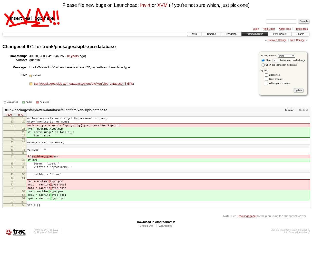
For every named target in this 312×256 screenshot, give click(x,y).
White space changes (279, 83)
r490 (9, 115)
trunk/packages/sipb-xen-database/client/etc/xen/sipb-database (78, 83)
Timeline (211, 34)
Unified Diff (146, 242)
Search (300, 34)
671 (30, 46)
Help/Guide (269, 29)
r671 (20, 115)
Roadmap (231, 34)
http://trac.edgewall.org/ (297, 249)
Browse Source (254, 34)
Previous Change (277, 40)
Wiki (194, 34)
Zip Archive (165, 242)
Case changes (276, 79)
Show (266, 60)
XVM (162, 5)
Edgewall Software (47, 249)
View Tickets (279, 34)
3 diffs (129, 83)
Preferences (301, 29)
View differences (269, 55)
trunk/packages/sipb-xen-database (79, 46)
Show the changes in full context (279, 65)
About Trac (285, 29)
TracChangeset (246, 232)
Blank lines (274, 75)
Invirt (145, 5)
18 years (73, 56)
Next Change (297, 40)
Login (256, 29)
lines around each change (288, 60)
